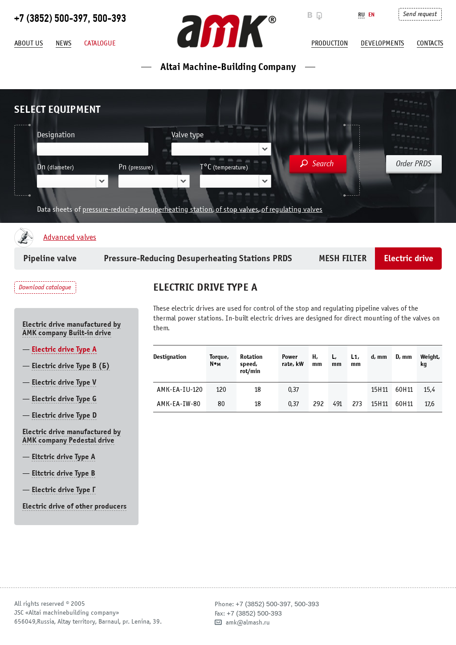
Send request (420, 14)
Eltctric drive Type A (63, 456)
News (63, 43)
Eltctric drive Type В (63, 473)
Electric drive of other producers (74, 506)
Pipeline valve (50, 258)
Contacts (430, 43)
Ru (361, 14)
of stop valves (237, 209)
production (329, 43)
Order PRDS (414, 163)
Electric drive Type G (64, 398)
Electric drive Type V (64, 382)
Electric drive (408, 258)
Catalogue (100, 43)
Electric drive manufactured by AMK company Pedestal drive (71, 435)
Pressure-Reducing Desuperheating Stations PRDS (198, 258)
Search (323, 163)
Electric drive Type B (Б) (71, 366)
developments (382, 43)
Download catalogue (45, 287)
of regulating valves (291, 209)
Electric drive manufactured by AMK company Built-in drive (71, 328)
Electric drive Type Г (64, 489)
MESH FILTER (342, 258)
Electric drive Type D (64, 415)
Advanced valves (69, 238)
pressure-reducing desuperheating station (147, 209)
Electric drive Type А (64, 349)
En (371, 14)
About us (28, 43)
